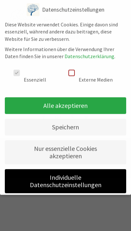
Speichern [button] (65, 123)
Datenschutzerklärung (89, 52)
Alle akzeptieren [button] (65, 101)
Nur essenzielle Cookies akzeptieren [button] (65, 148)
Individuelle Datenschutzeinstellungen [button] (65, 176)
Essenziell (29, 72)
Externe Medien (90, 72)
